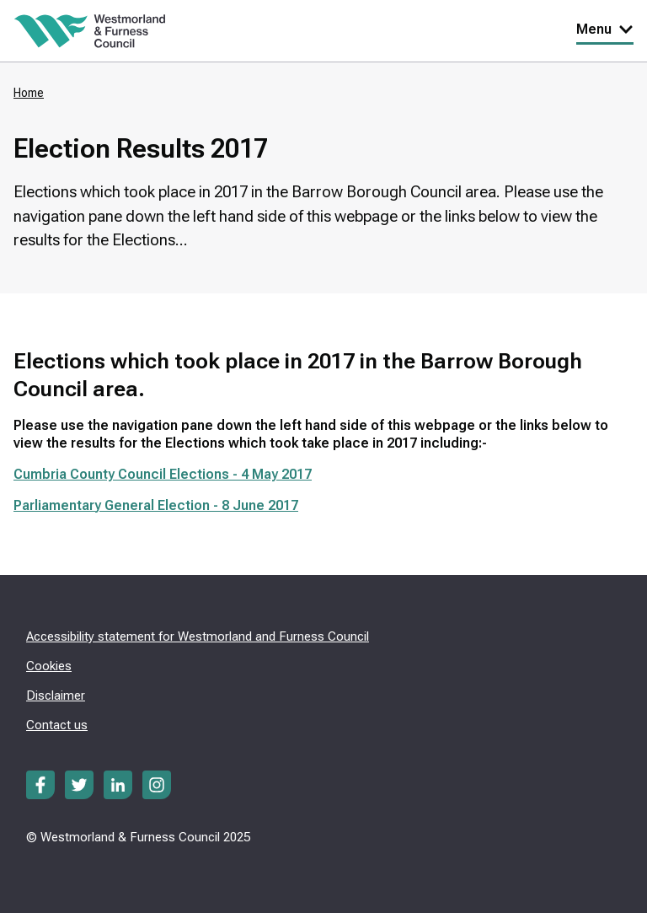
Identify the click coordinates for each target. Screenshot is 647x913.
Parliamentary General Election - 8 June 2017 (155, 505)
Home (28, 92)
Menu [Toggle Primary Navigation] (605, 29)
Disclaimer (55, 695)
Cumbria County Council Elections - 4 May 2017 (162, 474)
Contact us (57, 725)
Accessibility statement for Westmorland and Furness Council (197, 636)
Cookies (49, 666)
